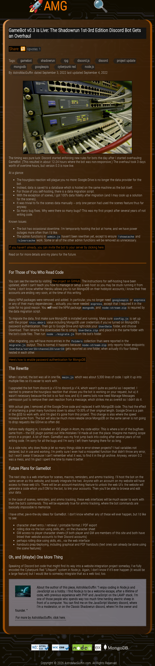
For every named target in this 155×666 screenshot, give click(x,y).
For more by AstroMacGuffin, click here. (41, 618)
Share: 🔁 (17, 48)
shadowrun (48, 61)
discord (103, 61)
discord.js (83, 61)
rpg (66, 61)
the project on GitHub (66, 281)
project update (126, 61)
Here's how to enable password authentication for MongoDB (47, 360)
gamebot (26, 61)
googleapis (42, 67)
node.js (89, 67)
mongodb (20, 67)
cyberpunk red (67, 67)
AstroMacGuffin (23, 73)
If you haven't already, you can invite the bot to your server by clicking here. (56, 247)
